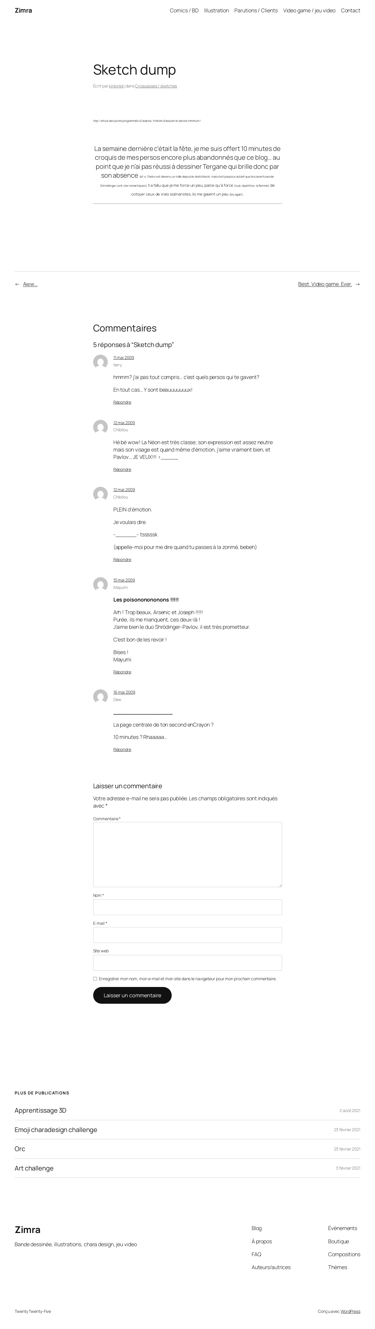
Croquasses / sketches (156, 86)
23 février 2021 (347, 1129)
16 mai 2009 (124, 692)
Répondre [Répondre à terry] (122, 402)
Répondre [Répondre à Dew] (122, 749)
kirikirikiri (117, 86)
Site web (101, 951)
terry (117, 365)
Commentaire (107, 818)
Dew (117, 699)
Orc (20, 1148)
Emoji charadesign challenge (56, 1129)
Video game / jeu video (309, 10)
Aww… (30, 283)
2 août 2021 (350, 1110)
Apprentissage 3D (41, 1110)
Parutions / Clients (255, 10)
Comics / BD (184, 10)
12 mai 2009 (124, 422)
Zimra (23, 10)
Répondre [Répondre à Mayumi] (122, 672)
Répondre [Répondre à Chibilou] (122, 469)
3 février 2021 (348, 1168)
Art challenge (34, 1168)
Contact (350, 10)
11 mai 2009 (123, 357)
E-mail (100, 923)
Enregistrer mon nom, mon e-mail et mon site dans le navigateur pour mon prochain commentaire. (188, 978)
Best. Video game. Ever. (325, 283)
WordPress (350, 1311)
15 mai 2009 (124, 580)
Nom (98, 895)
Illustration (216, 10)
